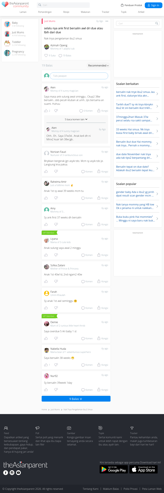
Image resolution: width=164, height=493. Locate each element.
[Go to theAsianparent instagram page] (12, 472)
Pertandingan (45, 11)
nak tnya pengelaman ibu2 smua (78, 409)
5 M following (18, 26)
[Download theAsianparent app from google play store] (113, 472)
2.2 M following (19, 45)
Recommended (98, 65)
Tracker (105, 11)
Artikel (141, 11)
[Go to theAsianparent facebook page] (5, 472)
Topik (123, 11)
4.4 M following (19, 35)
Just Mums (49, 21)
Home (44, 409)
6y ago (105, 87)
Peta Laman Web (152, 489)
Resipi (66, 11)
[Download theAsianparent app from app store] (143, 472)
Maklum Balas (111, 489)
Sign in (153, 5)
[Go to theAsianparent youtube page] (18, 472)
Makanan (85, 11)
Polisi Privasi (130, 489)
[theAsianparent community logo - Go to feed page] (15, 5)
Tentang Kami (90, 489)
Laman (23, 11)
